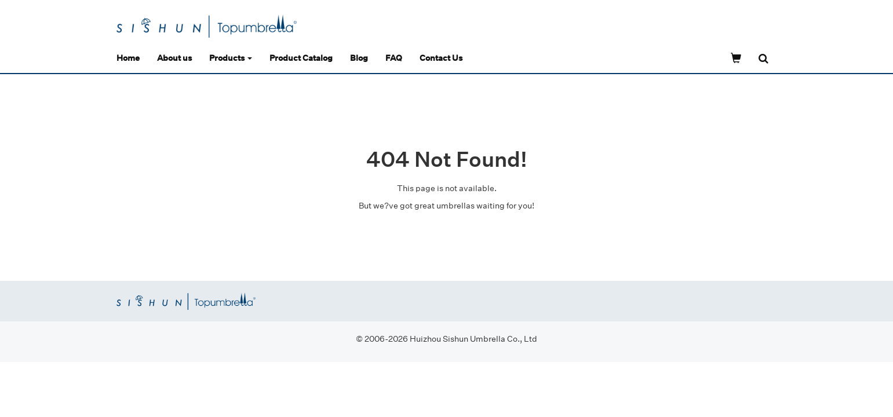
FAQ (393, 57)
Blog (359, 57)
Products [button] (230, 57)
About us (174, 57)
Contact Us (441, 57)
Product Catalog (301, 57)
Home (128, 57)
